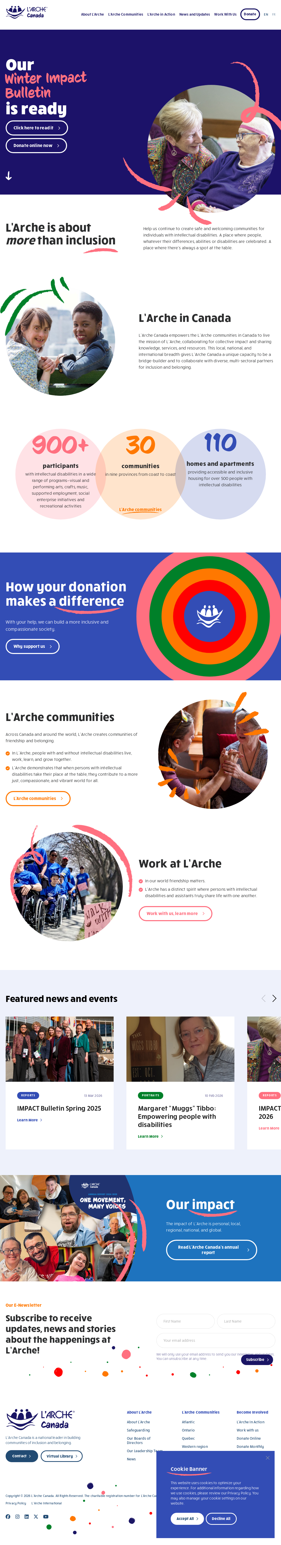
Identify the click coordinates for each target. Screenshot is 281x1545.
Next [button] (272, 998)
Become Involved (252, 1412)
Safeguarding (138, 1430)
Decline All (221, 1518)
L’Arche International (46, 1503)
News (131, 1459)
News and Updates (194, 14)
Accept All (185, 1518)
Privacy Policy (16, 1503)
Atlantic (188, 1422)
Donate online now (33, 145)
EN (266, 14)
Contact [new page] (19, 1455)
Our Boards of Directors (138, 1440)
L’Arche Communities (125, 14)
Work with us (247, 1430)
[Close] (267, 1458)
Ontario (188, 1430)
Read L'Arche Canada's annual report (208, 1249)
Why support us (29, 646)
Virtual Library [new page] (60, 1456)
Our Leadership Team (145, 1451)
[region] (215, 1494)
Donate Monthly (250, 1446)
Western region (195, 1446)
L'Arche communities (140, 510)
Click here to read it (33, 127)
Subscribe (255, 1359)
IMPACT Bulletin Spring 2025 (59, 1108)
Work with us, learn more (172, 913)
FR (273, 14)
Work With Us (225, 14)
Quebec (188, 1438)
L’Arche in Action (161, 14)
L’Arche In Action (250, 1422)
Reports (28, 1095)
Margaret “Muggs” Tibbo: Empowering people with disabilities (177, 1116)
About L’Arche (92, 14)
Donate (250, 14)
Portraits (150, 1095)
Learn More (27, 1120)
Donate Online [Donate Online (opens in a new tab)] (249, 1438)
